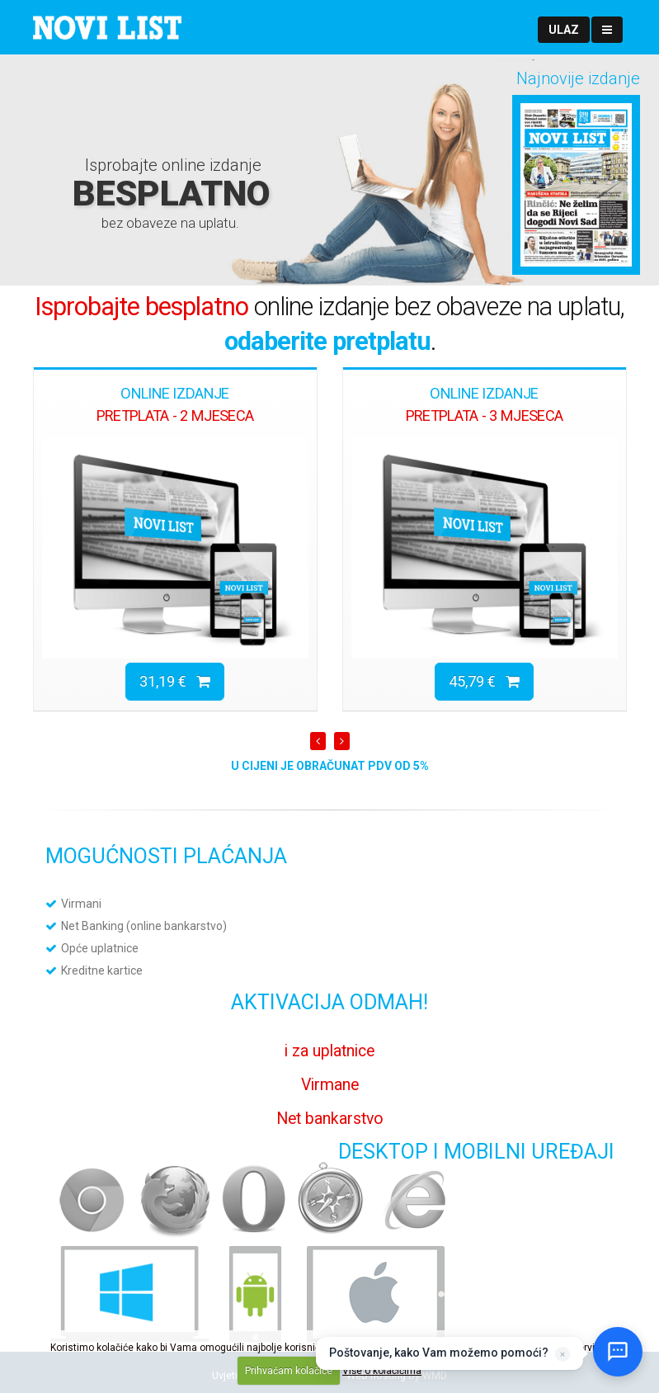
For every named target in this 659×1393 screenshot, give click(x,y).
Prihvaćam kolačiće (288, 1370)
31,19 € (174, 681)
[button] (564, 30)
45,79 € (484, 681)
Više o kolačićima (381, 1370)
